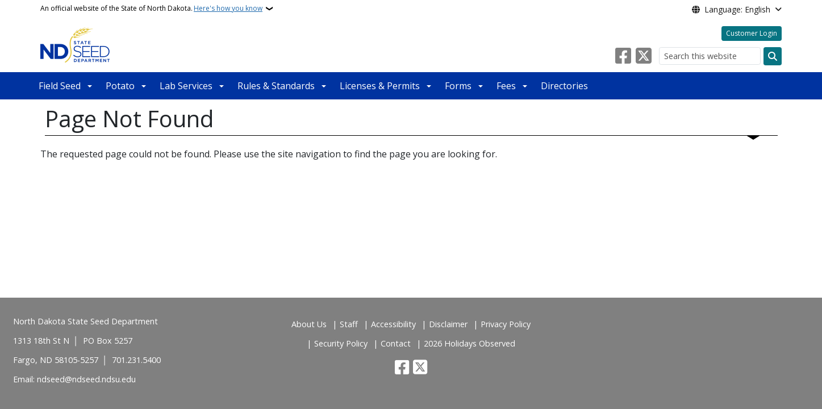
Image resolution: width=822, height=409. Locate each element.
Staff (349, 324)
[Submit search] (772, 56)
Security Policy (341, 343)
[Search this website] (710, 56)
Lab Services (186, 86)
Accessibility (393, 324)
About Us (309, 324)
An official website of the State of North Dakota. (151, 8)
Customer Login (751, 33)
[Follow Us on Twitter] (644, 56)
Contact (396, 343)
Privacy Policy (506, 324)
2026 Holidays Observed (469, 343)
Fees (506, 86)
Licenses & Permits (380, 86)
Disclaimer (448, 324)
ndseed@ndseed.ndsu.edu (86, 379)
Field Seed (60, 86)
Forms (458, 86)
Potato (120, 86)
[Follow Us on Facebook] (623, 56)
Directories (564, 86)
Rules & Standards (276, 86)
